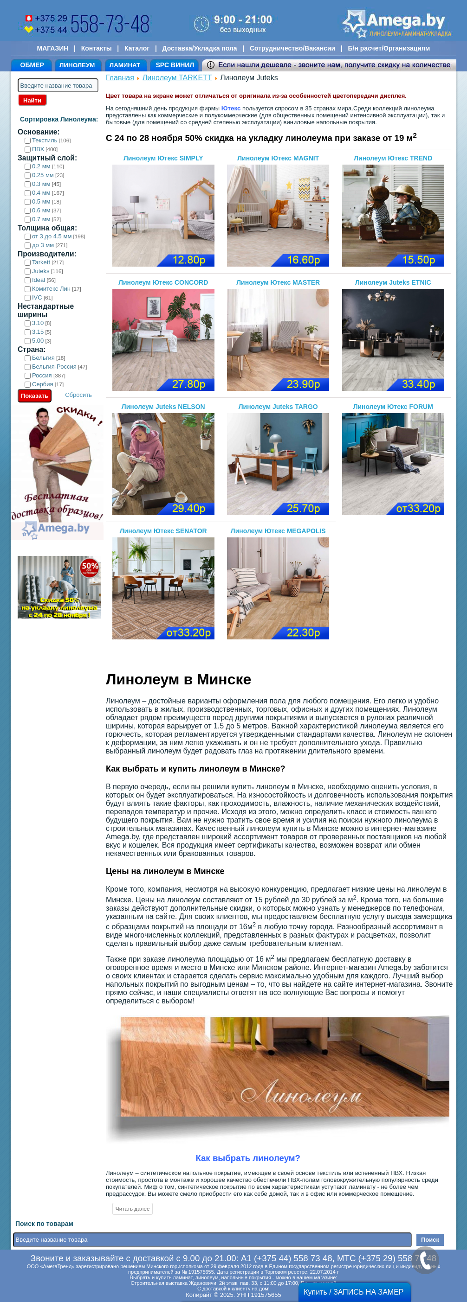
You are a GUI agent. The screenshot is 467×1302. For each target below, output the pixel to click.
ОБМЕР (32, 65)
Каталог (136, 48)
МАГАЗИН (53, 48)
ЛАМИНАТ (125, 65)
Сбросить (78, 394)
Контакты (96, 48)
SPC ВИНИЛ (175, 65)
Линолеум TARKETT (177, 78)
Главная (120, 78)
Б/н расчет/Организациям (389, 48)
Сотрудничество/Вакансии (292, 48)
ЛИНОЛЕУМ (77, 65)
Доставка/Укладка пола (199, 48)
